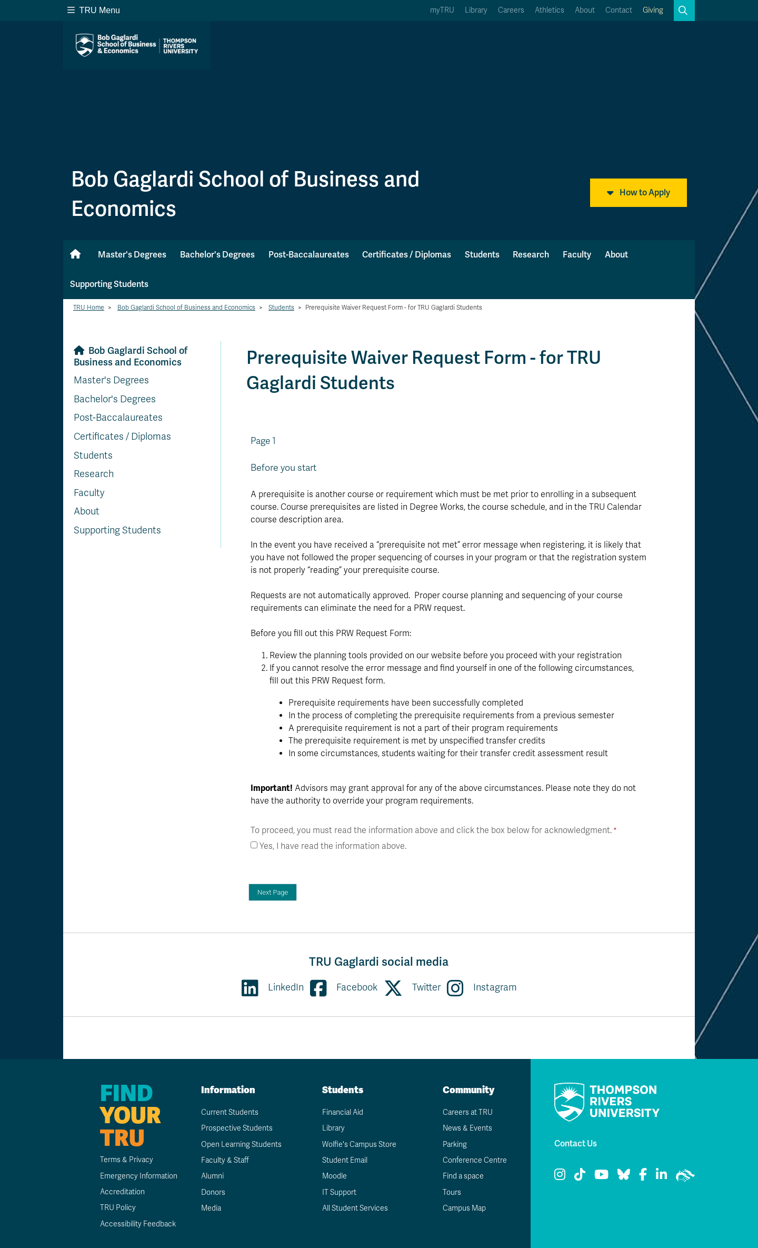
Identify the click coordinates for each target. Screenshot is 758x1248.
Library (476, 10)
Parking (455, 1144)
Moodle (334, 1176)
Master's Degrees (132, 254)
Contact (618, 10)
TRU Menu (93, 10)
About (585, 10)
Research (531, 254)
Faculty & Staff (225, 1160)
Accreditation (122, 1191)
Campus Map (464, 1208)
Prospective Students (237, 1128)
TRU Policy (118, 1207)
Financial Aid (342, 1112)
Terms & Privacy (126, 1159)
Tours (452, 1192)
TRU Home (88, 307)
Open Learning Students (241, 1144)
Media (211, 1208)
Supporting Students (109, 284)
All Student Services (355, 1208)
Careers (511, 10)
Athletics (549, 10)
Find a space (463, 1176)
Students (482, 254)
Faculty (577, 254)
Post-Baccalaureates (308, 254)
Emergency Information (138, 1176)
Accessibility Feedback (138, 1224)
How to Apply (638, 193)
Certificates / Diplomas (406, 254)
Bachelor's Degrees (217, 254)
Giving (653, 10)
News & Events (467, 1128)
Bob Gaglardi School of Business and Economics (186, 307)
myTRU (442, 10)
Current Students (229, 1112)
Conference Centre (475, 1160)
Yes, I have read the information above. (333, 846)
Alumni (212, 1176)
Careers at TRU (468, 1112)
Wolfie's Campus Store (359, 1144)
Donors (213, 1192)
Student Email (344, 1160)
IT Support (339, 1192)
